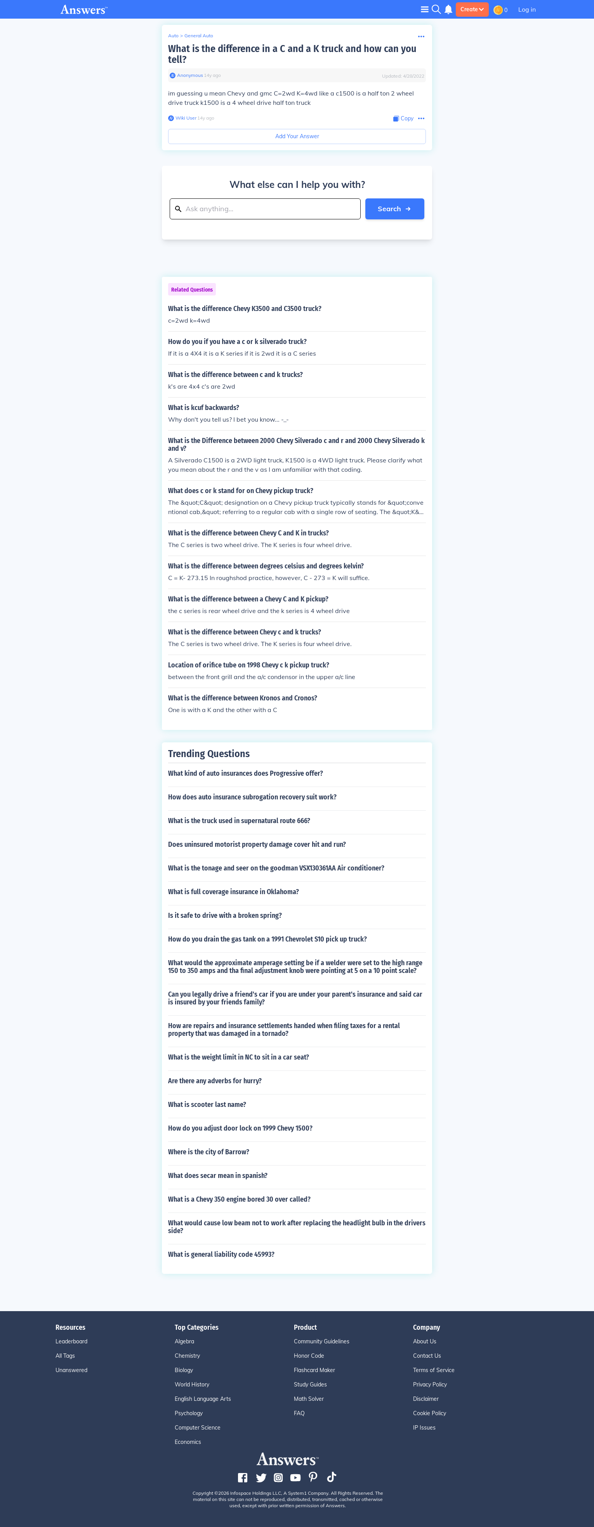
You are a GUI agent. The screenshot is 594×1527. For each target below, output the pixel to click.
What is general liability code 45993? (221, 1254)
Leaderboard (71, 1341)
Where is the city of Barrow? (208, 1152)
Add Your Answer (297, 136)
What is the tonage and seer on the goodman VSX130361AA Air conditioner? (276, 868)
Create (472, 9)
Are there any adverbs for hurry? (215, 1081)
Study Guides (310, 1384)
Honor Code (309, 1355)
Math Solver (309, 1398)
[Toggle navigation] (425, 9)
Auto (173, 35)
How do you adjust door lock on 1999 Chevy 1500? (240, 1128)
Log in (527, 9)
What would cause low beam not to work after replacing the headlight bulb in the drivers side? (297, 1227)
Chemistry (187, 1355)
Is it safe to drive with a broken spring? (225, 915)
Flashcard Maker (314, 1370)
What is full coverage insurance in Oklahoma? (233, 892)
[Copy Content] (403, 119)
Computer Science (198, 1427)
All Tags (65, 1355)
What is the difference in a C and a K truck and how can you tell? (292, 54)
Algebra (184, 1341)
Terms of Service (434, 1370)
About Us (424, 1341)
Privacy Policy (430, 1384)
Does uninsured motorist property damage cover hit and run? (257, 844)
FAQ (299, 1413)
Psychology (189, 1413)
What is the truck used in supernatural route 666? (239, 820)
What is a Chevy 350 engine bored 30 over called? (239, 1199)
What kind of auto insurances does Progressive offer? (245, 773)
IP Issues (424, 1427)
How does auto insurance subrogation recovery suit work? (252, 797)
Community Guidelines (321, 1341)
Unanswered (71, 1370)
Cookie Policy (429, 1413)
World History (192, 1384)
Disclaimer (426, 1398)
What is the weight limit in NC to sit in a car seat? (238, 1057)
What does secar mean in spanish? (217, 1175)
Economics (188, 1441)
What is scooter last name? (207, 1104)
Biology (184, 1370)
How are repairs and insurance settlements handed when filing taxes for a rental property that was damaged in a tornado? (284, 1029)
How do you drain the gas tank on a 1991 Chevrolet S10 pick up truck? (267, 939)
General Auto (198, 35)
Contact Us (427, 1355)
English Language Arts (203, 1398)
